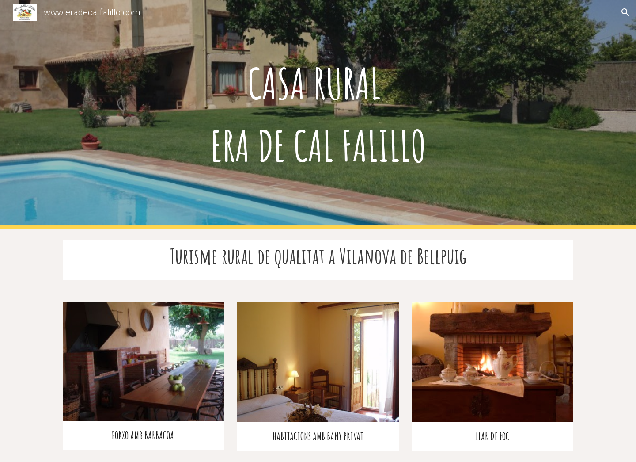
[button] (625, 12)
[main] (318, 114)
